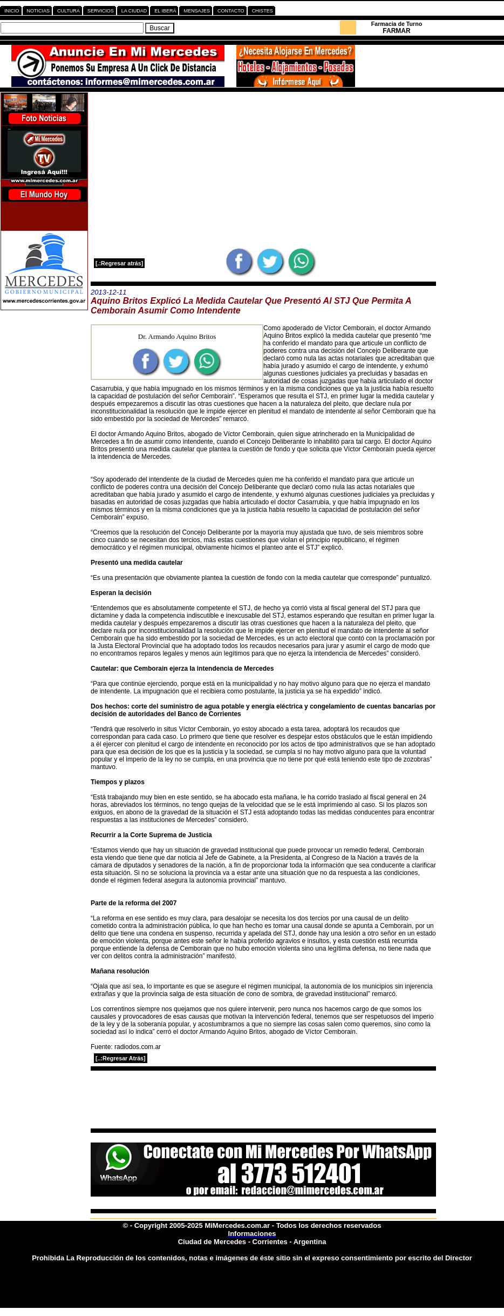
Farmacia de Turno (397, 24)
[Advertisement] (263, 169)
